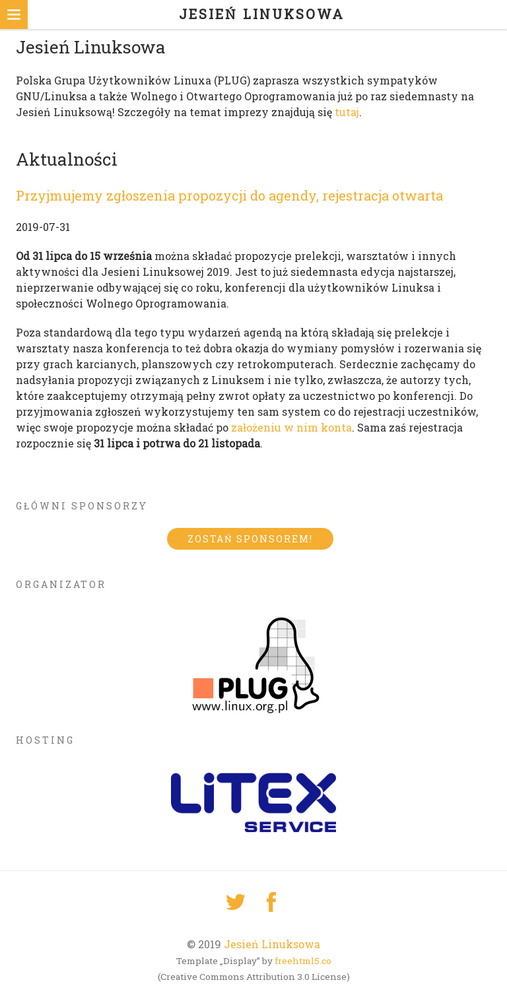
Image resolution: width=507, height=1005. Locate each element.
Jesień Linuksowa (272, 944)
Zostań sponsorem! (250, 539)
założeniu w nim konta (291, 427)
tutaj (347, 112)
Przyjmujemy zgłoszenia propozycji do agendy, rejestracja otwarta (229, 195)
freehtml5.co (303, 961)
